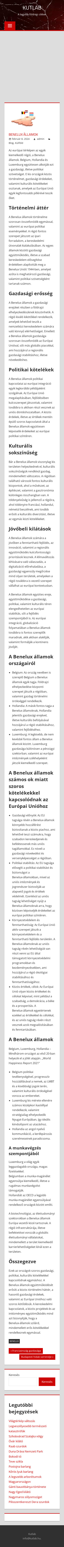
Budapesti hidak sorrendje (36, 1357)
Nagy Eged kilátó (20, 1492)
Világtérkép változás (22, 1421)
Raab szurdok (18, 1446)
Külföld (19, 143)
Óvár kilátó (16, 1441)
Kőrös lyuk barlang (21, 1472)
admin (40, 138)
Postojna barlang (20, 1466)
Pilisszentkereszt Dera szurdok (29, 1502)
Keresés (14, 1375)
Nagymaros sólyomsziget (25, 1497)
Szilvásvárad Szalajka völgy (26, 1436)
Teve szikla (16, 1461)
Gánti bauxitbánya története (27, 1487)
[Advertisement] (32, 64)
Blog (11, 143)
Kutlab (32, 7)
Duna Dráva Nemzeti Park (26, 1451)
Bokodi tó (15, 1456)
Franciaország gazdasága (26, 1351)
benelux (14, 1341)
